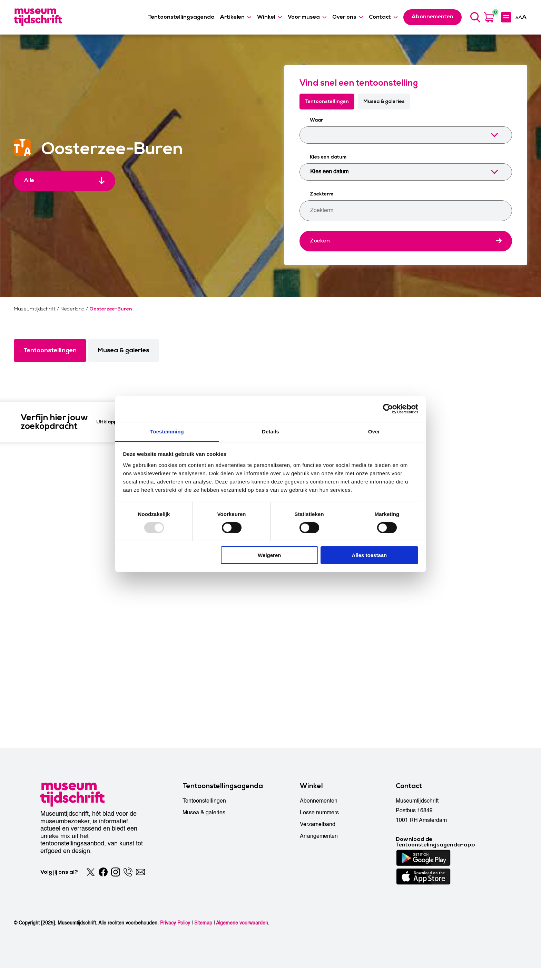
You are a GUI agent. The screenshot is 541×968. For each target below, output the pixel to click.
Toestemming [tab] (167, 431)
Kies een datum (328, 157)
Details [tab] (270, 431)
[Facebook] (103, 872)
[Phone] (128, 872)
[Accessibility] (521, 17)
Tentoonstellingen (327, 101)
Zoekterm (321, 194)
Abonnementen (318, 800)
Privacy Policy (175, 923)
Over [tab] (374, 431)
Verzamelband (317, 824)
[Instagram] (115, 872)
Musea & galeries (384, 101)
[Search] (475, 17)
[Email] (140, 872)
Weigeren (269, 555)
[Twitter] (90, 872)
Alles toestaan (369, 555)
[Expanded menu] (506, 17)
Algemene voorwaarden (242, 923)
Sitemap (203, 923)
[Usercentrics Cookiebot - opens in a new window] (388, 409)
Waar (316, 120)
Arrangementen (319, 836)
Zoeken (320, 240)
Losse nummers (319, 812)
